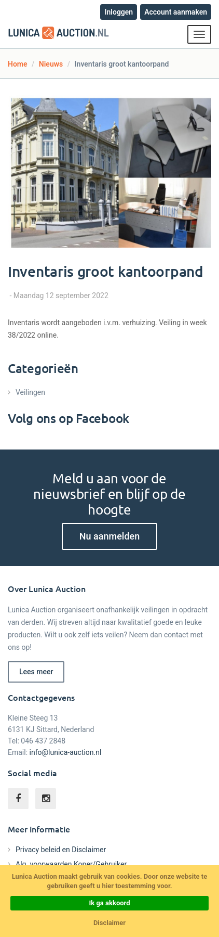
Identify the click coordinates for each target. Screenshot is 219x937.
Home (18, 64)
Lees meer (36, 672)
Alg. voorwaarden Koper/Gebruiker (71, 864)
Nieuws (51, 64)
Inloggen (118, 12)
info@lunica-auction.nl (66, 752)
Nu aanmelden (109, 536)
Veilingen (30, 392)
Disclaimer (109, 923)
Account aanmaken (175, 12)
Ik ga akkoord (109, 903)
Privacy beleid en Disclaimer (61, 849)
